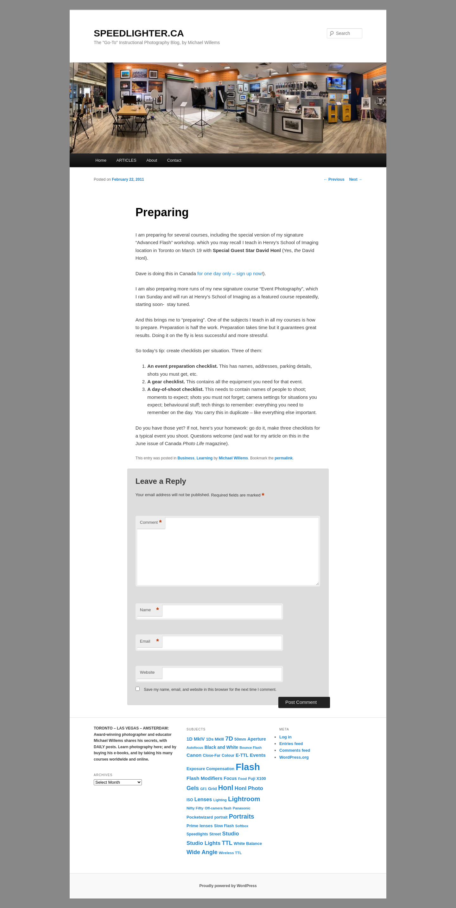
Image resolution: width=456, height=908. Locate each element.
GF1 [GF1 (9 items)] (203, 789)
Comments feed (294, 750)
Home (100, 160)
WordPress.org (294, 757)
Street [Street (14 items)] (215, 834)
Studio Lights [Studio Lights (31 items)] (203, 843)
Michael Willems (233, 458)
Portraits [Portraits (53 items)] (241, 816)
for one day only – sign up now (229, 273)
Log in (285, 737)
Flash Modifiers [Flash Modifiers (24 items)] (204, 778)
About (151, 160)
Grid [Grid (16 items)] (212, 788)
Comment (151, 522)
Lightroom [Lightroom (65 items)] (244, 798)
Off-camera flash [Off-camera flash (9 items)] (218, 808)
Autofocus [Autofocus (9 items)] (195, 747)
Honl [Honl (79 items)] (225, 788)
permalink (284, 458)
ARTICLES (126, 160)
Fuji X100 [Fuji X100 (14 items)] (257, 778)
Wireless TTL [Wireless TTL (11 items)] (230, 853)
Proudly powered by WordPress (227, 886)
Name (149, 610)
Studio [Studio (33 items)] (230, 834)
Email (149, 641)
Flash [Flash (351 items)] (248, 767)
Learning (205, 458)
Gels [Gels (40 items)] (193, 788)
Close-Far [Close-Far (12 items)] (211, 755)
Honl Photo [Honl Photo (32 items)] (249, 788)
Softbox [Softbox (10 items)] (241, 826)
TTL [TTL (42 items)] (227, 843)
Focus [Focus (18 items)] (230, 778)
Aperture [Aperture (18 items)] (256, 739)
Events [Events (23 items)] (258, 755)
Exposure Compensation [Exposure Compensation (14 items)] (210, 768)
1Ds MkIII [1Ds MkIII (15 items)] (215, 739)
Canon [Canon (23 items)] (194, 755)
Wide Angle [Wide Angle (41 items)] (202, 852)
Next (355, 179)
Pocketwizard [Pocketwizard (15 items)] (200, 817)
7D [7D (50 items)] (229, 738)
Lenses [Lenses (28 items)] (203, 799)
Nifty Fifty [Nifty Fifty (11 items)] (195, 808)
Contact (174, 160)
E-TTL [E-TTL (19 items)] (242, 755)
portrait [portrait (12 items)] (221, 817)
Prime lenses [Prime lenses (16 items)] (200, 825)
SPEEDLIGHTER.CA (139, 33)
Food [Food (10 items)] (242, 779)
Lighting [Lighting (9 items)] (220, 800)
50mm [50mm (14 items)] (240, 739)
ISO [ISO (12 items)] (190, 800)
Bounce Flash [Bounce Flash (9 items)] (250, 747)
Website (147, 672)
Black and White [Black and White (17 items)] (221, 747)
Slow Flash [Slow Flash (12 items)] (224, 826)
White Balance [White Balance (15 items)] (248, 843)
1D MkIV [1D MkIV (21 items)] (196, 739)
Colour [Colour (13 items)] (228, 755)
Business (186, 458)
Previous (334, 179)
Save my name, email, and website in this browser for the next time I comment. (210, 689)
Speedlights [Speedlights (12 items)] (197, 834)
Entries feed (291, 743)
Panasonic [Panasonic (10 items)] (241, 808)
